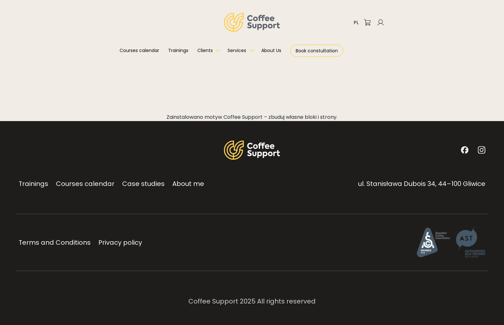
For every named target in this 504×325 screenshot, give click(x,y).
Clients (205, 50)
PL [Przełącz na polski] (356, 22)
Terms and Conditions (55, 242)
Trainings (178, 50)
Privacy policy (120, 242)
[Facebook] (465, 150)
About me (188, 183)
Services (237, 50)
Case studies (143, 183)
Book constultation (317, 51)
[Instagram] (481, 150)
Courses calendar (139, 50)
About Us (271, 50)
